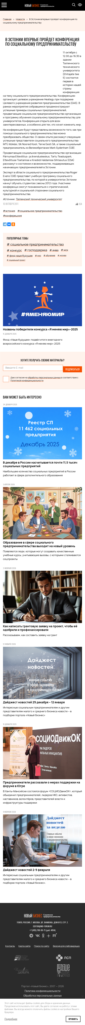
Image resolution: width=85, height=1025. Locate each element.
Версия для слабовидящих (66, 946)
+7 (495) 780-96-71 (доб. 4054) (42, 930)
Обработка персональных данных (42, 995)
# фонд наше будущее (20, 255)
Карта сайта (24, 946)
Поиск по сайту (41, 946)
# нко (38, 255)
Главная (7, 19)
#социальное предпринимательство (39, 211)
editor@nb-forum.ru (42, 926)
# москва (62, 255)
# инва (53, 250)
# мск (64, 250)
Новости (20, 19)
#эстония (9, 211)
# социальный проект (16, 260)
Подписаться (72, 369)
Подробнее (10, 1018)
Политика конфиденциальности (42, 991)
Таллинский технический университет (39, 199)
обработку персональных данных (44, 377)
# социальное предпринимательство (35, 244)
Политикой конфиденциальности (26, 380)
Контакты (10, 946)
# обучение (49, 255)
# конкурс (14, 250)
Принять (73, 1018)
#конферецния (12, 215)
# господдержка (35, 250)
